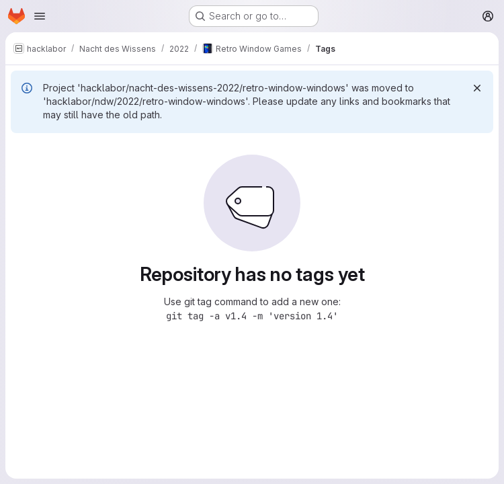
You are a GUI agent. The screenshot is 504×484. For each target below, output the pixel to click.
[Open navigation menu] (39, 16)
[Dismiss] (477, 88)
